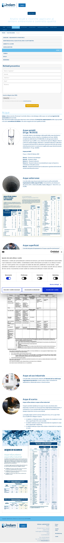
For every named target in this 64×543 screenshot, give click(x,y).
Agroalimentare (7, 47)
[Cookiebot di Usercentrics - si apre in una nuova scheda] (51, 252)
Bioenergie (6, 59)
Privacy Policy (56, 525)
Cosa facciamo (16, 27)
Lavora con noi (53, 27)
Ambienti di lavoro (8, 44)
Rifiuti (5, 56)
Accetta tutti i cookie (52, 289)
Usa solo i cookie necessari (12, 289)
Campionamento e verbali (42, 27)
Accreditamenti (32, 27)
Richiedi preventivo (32, 105)
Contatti (5, 29)
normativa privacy (27, 101)
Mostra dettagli (54, 284)
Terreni (5, 53)
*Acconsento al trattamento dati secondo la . (18, 101)
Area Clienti (32, 13)
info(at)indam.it (45, 540)
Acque (58, 50)
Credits (56, 536)
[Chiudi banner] (61, 252)
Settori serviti (24, 27)
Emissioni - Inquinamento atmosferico (13, 37)
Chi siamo (9, 27)
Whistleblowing (58, 533)
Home (4, 27)
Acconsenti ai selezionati (32, 289)
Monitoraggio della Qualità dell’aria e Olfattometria (18, 40)
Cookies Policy (56, 529)
